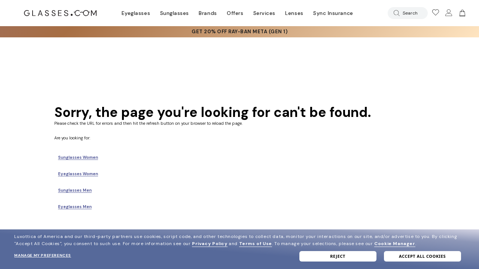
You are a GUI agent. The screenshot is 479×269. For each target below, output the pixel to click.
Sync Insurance (333, 13)
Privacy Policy (209, 244)
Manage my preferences (42, 255)
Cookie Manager (394, 244)
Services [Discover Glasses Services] (264, 13)
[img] (461, 13)
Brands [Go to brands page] (208, 13)
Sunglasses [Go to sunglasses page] (174, 13)
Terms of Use (255, 244)
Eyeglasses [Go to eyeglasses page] (136, 13)
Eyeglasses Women (78, 173)
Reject (337, 256)
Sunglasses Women (78, 157)
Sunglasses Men (75, 190)
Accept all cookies (422, 256)
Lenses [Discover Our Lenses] (294, 13)
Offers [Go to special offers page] (235, 13)
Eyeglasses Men (75, 206)
